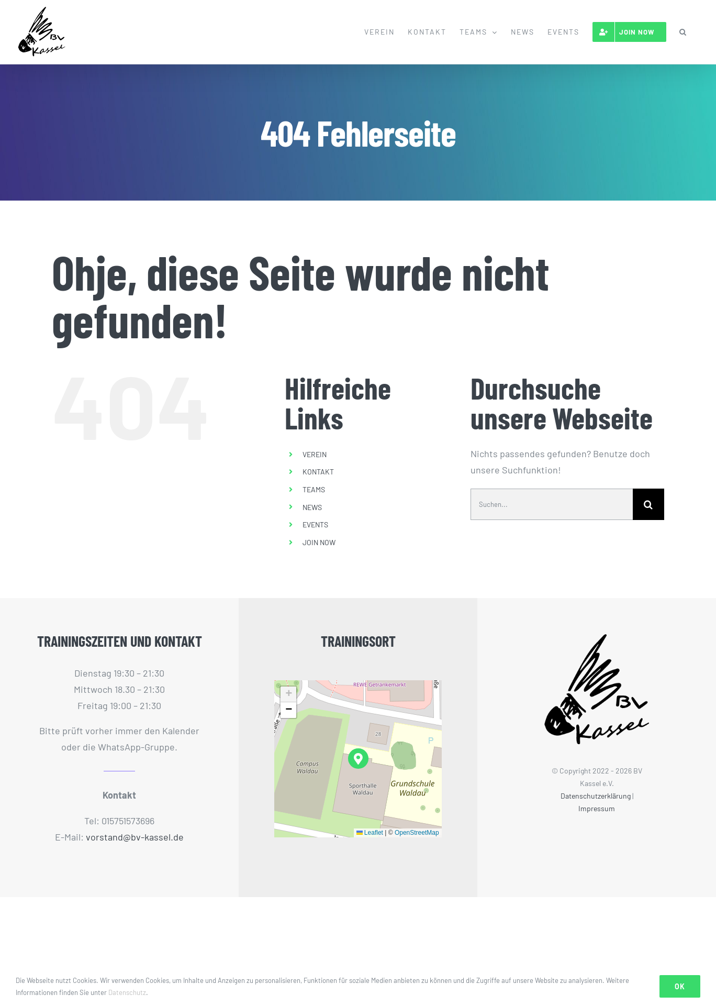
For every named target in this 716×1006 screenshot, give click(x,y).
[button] (683, 32)
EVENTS (315, 524)
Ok (680, 986)
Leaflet (369, 832)
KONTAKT (318, 471)
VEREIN (315, 454)
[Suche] (648, 504)
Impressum (596, 808)
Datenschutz (127, 992)
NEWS (312, 507)
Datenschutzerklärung (596, 795)
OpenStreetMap (417, 832)
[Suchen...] (552, 504)
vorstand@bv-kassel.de (135, 837)
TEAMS (314, 489)
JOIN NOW (319, 542)
